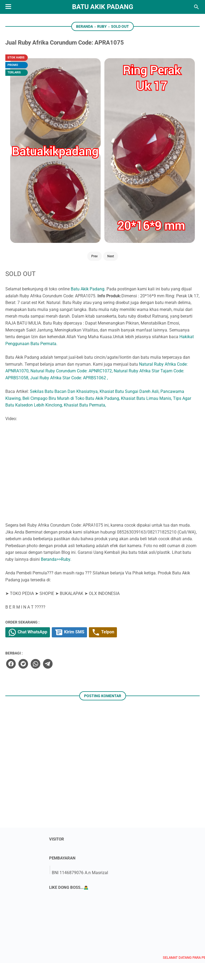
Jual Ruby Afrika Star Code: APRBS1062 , (142, 223)
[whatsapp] (107, 537)
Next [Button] (47, 115)
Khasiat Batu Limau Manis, (168, 250)
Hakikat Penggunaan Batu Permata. (112, 175)
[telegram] (119, 537)
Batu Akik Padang (102, 7)
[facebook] (83, 537)
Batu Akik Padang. (161, 86)
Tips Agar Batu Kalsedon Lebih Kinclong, (117, 257)
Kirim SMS (147, 506)
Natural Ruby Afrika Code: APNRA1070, (115, 209)
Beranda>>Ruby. (129, 432)
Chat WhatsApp (102, 506)
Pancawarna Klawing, (134, 243)
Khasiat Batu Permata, (177, 257)
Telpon (183, 506)
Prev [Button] (31, 115)
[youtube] (94, 933)
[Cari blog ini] (196, 7)
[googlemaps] (144, 933)
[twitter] (95, 537)
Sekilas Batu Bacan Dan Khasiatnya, (137, 237)
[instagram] (111, 933)
